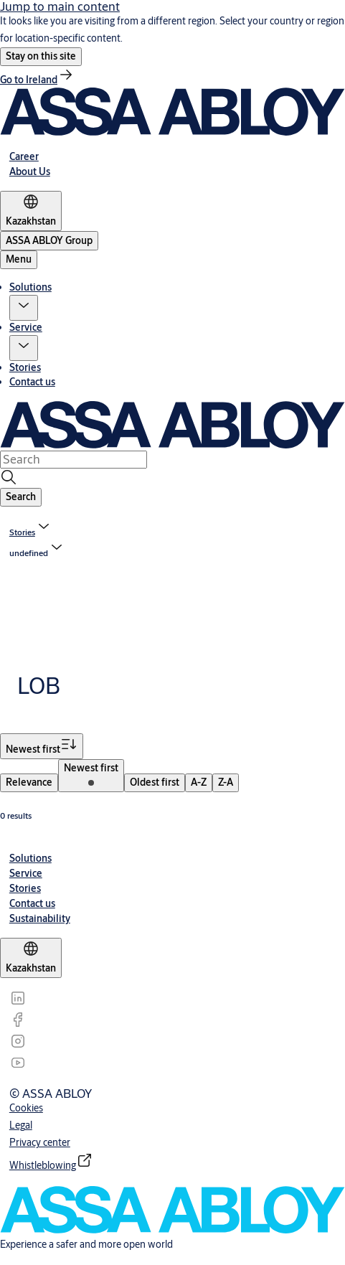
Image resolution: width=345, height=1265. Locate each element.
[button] (41, 56)
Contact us (32, 381)
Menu (19, 259)
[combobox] (73, 459)
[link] (37, 79)
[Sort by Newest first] (41, 746)
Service (25, 327)
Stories (25, 367)
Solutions (30, 287)
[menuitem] (29, 782)
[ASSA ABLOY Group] (49, 240)
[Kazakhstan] (31, 211)
